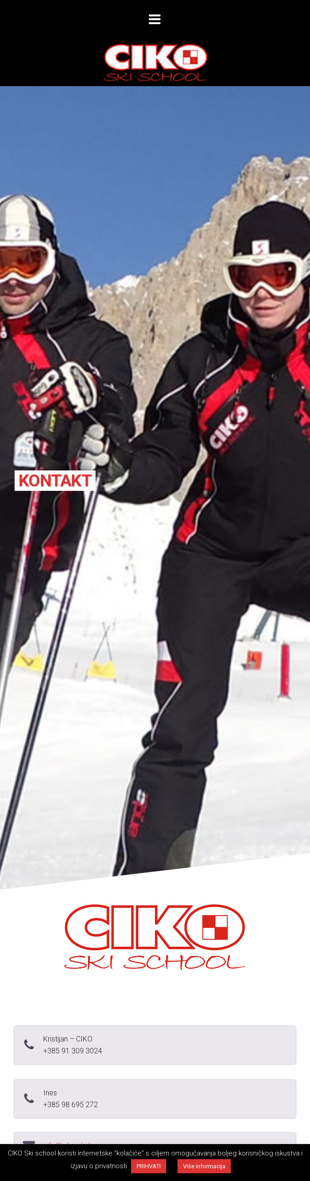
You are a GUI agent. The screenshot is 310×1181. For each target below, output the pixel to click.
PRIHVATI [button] (149, 1166)
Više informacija (204, 1166)
